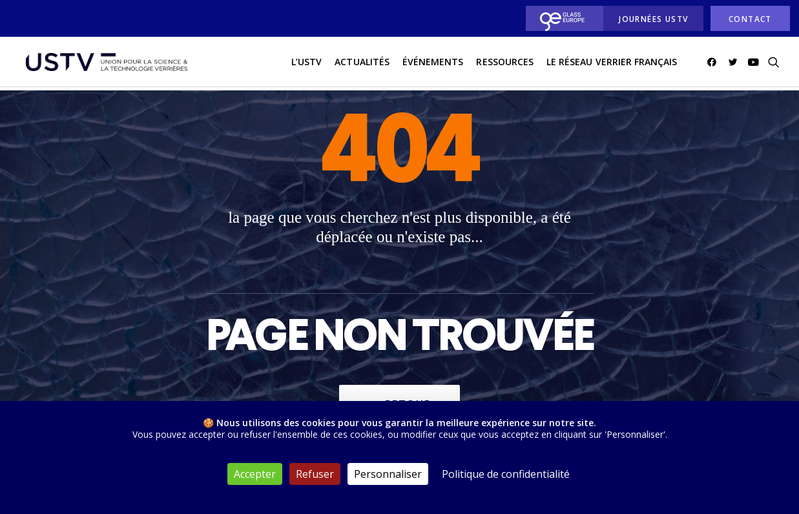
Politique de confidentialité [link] (506, 474)
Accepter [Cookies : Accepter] (255, 474)
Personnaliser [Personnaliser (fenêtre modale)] (388, 474)
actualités (362, 63)
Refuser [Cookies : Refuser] (315, 474)
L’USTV (306, 63)
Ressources (505, 63)
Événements (433, 63)
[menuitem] (561, 18)
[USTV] (104, 64)
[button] (714, 64)
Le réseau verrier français (611, 63)
